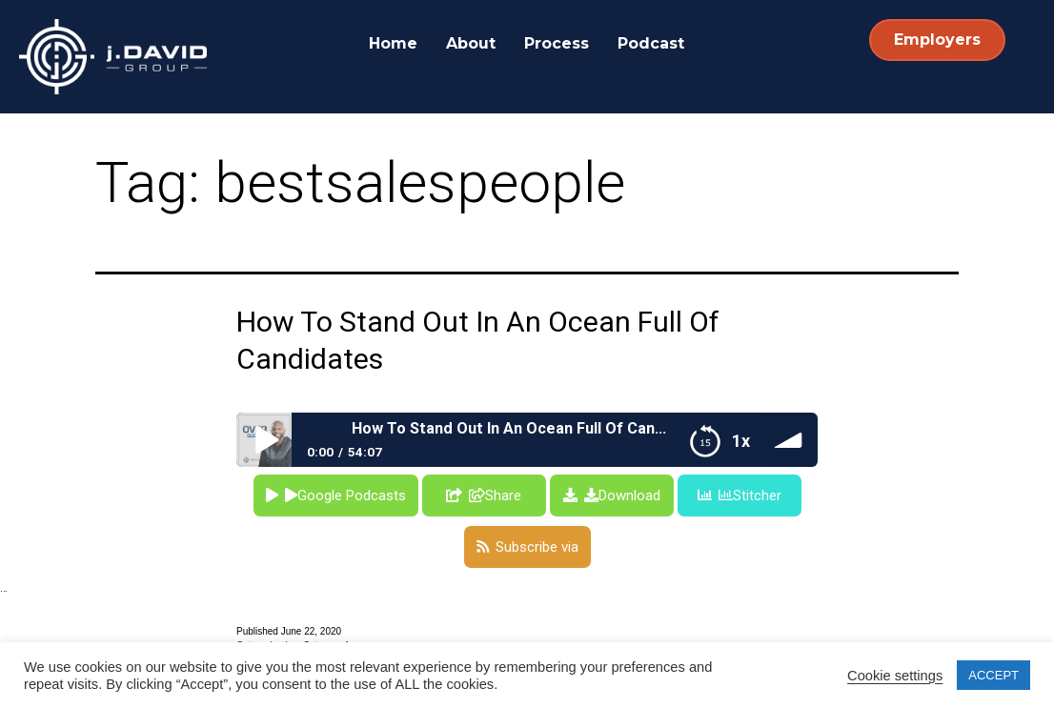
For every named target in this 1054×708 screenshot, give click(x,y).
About (471, 43)
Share (495, 495)
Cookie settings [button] (895, 675)
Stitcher (750, 495)
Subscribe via (537, 547)
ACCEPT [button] (993, 675)
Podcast (651, 43)
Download (622, 495)
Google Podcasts (345, 495)
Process (556, 43)
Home (393, 43)
